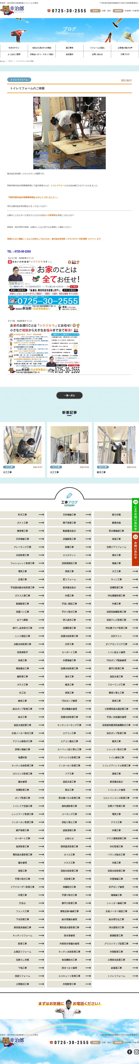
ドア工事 (69, 773)
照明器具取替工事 (69, 846)
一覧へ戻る (69, 395)
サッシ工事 (116, 579)
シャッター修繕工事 (116, 903)
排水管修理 (69, 935)
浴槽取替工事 (116, 587)
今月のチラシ (13, 48)
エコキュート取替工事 (69, 976)
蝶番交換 (116, 522)
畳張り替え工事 (116, 692)
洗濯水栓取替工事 (69, 636)
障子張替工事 (69, 522)
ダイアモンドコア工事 (116, 644)
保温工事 (116, 539)
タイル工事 (69, 854)
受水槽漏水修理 (69, 709)
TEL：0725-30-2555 (19, 251)
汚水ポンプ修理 (69, 701)
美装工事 (69, 571)
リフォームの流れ (97, 48)
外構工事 (116, 603)
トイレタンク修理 (116, 790)
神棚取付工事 (69, 887)
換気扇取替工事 (69, 806)
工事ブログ (125, 54)
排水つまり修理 (69, 968)
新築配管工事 (116, 935)
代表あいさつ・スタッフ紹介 (42, 54)
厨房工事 (116, 701)
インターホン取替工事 (69, 765)
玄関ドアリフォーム (116, 547)
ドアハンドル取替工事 (69, 757)
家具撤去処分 (69, 587)
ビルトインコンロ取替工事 (116, 798)
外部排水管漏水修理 (69, 943)
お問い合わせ (97, 54)
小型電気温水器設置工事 (116, 709)
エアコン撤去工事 (69, 741)
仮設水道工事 (116, 676)
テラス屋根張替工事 (116, 838)
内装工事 (116, 862)
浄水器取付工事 (116, 927)
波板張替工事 (69, 830)
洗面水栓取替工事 (69, 871)
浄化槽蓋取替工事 (116, 595)
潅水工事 (69, 676)
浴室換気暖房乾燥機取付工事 (116, 725)
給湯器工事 (116, 968)
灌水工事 (116, 555)
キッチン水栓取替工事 (69, 951)
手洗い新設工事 (69, 603)
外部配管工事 (116, 951)
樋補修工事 (116, 895)
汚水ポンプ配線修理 (116, 660)
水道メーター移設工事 (116, 911)
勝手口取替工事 (116, 668)
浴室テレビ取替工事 (116, 620)
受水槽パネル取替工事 (69, 798)
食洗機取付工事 (69, 960)
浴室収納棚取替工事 (116, 612)
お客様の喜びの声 (125, 48)
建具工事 (69, 684)
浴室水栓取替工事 (116, 871)
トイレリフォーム (19, 79)
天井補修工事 (69, 514)
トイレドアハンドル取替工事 (116, 765)
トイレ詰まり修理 (116, 652)
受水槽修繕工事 (116, 531)
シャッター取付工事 (116, 749)
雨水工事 (69, 790)
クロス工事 (69, 862)
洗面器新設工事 (69, 563)
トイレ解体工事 (116, 757)
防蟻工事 (69, 547)
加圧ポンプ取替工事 (116, 733)
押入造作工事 (69, 620)
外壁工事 (69, 595)
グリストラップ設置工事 (116, 943)
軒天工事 (103, 467)
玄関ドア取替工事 (116, 806)
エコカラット (69, 555)
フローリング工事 (116, 684)
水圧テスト (116, 636)
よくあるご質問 (14, 54)
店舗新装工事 (69, 539)
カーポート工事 (69, 652)
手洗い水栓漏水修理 (116, 717)
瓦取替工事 (69, 879)
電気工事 (116, 814)
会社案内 (69, 54)
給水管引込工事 (116, 919)
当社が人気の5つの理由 (41, 48)
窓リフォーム (69, 579)
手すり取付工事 (69, 612)
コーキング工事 (69, 814)
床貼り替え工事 (69, 822)
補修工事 (116, 563)
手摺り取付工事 (69, 895)
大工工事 (9, 467)
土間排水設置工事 (116, 960)
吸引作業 (116, 514)
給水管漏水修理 (69, 919)
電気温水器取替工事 (69, 927)
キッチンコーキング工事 (69, 725)
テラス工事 (116, 822)
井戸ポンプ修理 (116, 887)
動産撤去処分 (69, 531)
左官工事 (69, 644)
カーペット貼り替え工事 (69, 749)
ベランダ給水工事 (116, 854)
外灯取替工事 (116, 846)
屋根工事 (116, 773)
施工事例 (69, 48)
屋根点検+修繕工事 (69, 911)
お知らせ (69, 838)
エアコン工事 (69, 733)
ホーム (2, 61)
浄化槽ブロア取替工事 (116, 628)
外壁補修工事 (69, 660)
